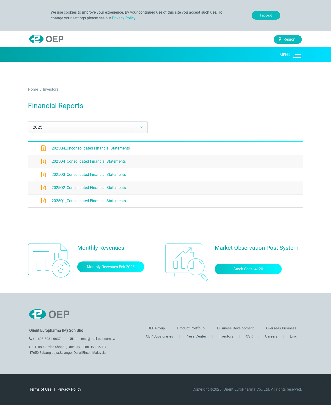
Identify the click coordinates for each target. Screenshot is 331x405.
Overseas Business (281, 328)
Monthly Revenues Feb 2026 (111, 267)
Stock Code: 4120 (248, 269)
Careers (270, 336)
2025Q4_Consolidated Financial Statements (89, 161)
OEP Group (156, 328)
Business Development (235, 328)
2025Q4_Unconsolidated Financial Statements (91, 148)
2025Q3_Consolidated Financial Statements (89, 174)
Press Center (195, 336)
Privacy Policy (123, 18)
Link (293, 336)
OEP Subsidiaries (159, 336)
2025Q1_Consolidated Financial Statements (89, 201)
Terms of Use (40, 389)
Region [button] (287, 39)
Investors (50, 89)
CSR (249, 336)
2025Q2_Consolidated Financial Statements (89, 187)
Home (33, 89)
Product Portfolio (190, 328)
